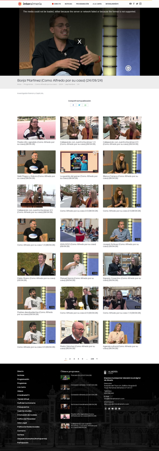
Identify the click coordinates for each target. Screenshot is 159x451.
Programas (28, 84)
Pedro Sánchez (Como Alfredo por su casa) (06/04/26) (77, 347)
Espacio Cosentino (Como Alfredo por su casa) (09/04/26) (122, 279)
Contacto (21, 431)
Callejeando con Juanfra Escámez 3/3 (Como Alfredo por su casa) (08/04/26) (35, 211)
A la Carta (21, 387)
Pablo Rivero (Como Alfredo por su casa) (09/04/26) (36, 279)
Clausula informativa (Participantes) (32, 439)
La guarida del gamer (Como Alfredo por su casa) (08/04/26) (79, 177)
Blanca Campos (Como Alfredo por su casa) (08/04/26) (120, 177)
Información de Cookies (27, 415)
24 (78, 84)
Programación (23, 379)
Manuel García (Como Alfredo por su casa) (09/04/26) (77, 279)
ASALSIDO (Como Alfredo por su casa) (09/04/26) (78, 245)
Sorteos (20, 435)
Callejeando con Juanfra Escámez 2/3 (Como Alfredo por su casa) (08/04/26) (120, 143)
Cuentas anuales (24, 411)
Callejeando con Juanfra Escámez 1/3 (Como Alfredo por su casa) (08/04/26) (77, 143)
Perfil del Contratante (26, 403)
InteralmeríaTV (23, 395)
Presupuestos (23, 407)
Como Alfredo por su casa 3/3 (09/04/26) (36, 347)
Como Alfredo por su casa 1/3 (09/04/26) (122, 313)
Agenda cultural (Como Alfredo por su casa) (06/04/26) (120, 347)
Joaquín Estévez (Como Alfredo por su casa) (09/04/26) (121, 245)
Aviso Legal (22, 423)
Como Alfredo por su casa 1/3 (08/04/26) (36, 245)
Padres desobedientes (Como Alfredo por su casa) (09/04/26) (35, 313)
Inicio (19, 84)
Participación (22, 443)
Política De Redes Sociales (28, 427)
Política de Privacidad (26, 419)
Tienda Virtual (23, 399)
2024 (61, 84)
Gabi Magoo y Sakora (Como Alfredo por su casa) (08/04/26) (36, 177)
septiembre (70, 84)
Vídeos (20, 391)
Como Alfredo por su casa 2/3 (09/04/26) (79, 313)
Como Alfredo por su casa (46, 84)
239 (92, 359)
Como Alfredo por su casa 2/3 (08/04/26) (122, 211)
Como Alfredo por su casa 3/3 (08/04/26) (79, 211)
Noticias (20, 375)
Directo (20, 371)
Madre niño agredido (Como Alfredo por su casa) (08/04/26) (36, 143)
